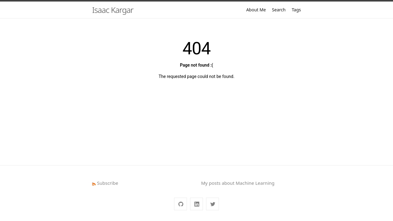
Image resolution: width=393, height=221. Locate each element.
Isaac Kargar (112, 9)
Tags (296, 10)
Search (279, 10)
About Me (256, 10)
